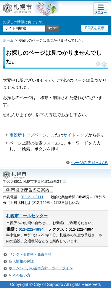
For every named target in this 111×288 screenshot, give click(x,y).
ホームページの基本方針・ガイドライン (41, 268)
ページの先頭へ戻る (89, 162)
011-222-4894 (31, 229)
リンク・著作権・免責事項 (30, 254)
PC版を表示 (94, 28)
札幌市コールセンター (27, 216)
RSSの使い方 (19, 275)
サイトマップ (75, 135)
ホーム (8, 40)
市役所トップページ (28, 135)
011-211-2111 (32, 197)
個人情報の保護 (21, 261)
